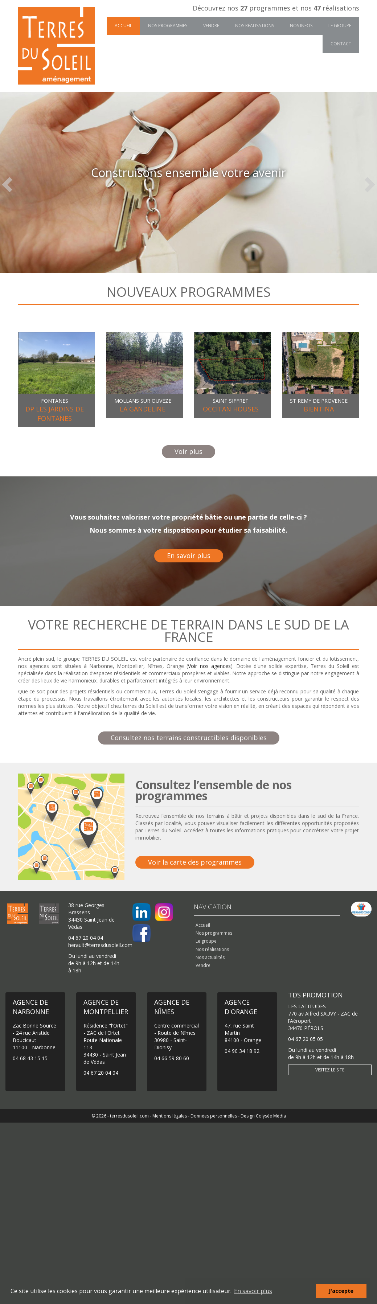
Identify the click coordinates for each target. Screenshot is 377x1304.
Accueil (123, 25)
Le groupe (339, 25)
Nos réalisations (254, 25)
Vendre (211, 25)
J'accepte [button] (341, 1290)
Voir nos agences (209, 666)
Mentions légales (169, 1116)
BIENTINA (319, 409)
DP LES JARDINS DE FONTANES (54, 414)
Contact (341, 44)
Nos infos (301, 25)
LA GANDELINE (142, 409)
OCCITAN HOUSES (231, 409)
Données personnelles (213, 1116)
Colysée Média (271, 1116)
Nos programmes (167, 25)
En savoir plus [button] (253, 1291)
